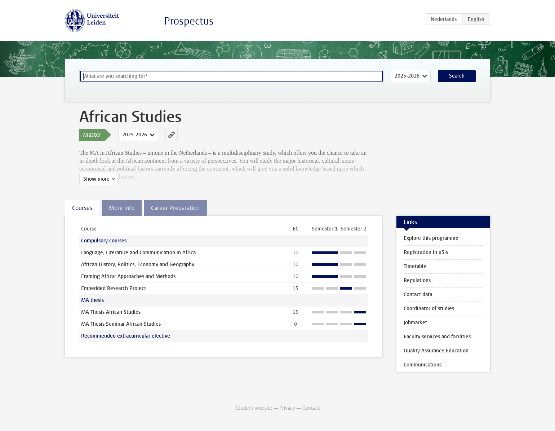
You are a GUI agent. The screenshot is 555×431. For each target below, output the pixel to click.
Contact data (418, 294)
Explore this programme (431, 238)
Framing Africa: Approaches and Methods (128, 276)
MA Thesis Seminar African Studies (121, 324)
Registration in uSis (426, 252)
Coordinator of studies (429, 308)
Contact (311, 408)
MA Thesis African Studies (111, 312)
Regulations (417, 280)
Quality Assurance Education (436, 350)
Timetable (415, 266)
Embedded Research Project (113, 288)
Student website (254, 408)
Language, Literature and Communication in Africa (138, 252)
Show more (96, 179)
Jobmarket (415, 322)
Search (457, 75)
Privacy (287, 408)
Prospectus (189, 21)
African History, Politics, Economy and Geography (137, 264)
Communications (422, 364)
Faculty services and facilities (437, 336)
